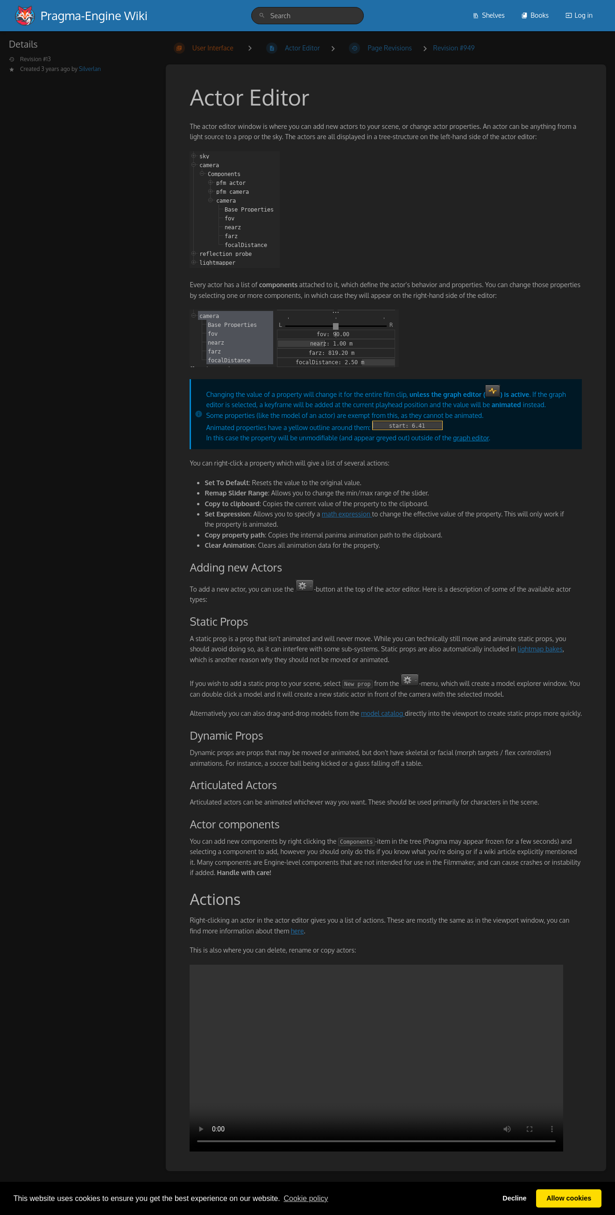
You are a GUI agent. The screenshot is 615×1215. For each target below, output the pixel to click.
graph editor (470, 438)
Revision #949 (454, 48)
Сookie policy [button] (305, 1198)
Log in (579, 15)
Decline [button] (514, 1198)
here (297, 931)
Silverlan (90, 68)
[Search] (262, 16)
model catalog (383, 713)
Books (535, 15)
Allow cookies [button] (568, 1198)
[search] (307, 15)
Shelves (489, 15)
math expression (347, 514)
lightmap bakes (540, 649)
